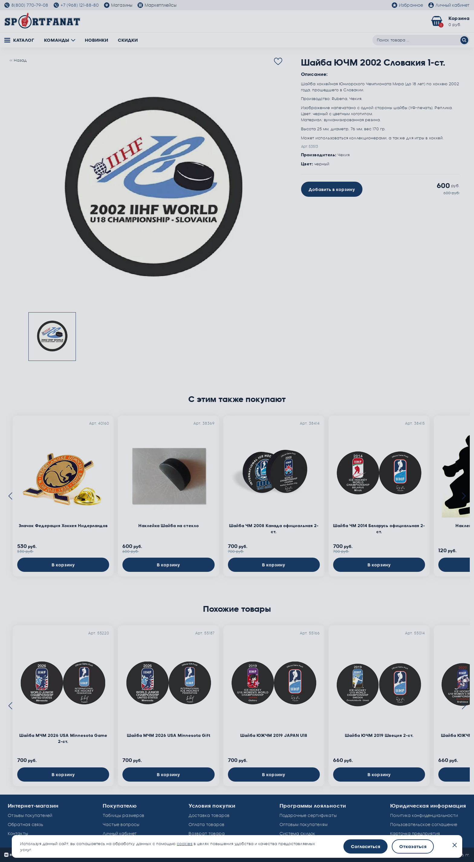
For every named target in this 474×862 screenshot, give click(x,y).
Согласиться (365, 846)
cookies (185, 843)
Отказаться (413, 846)
